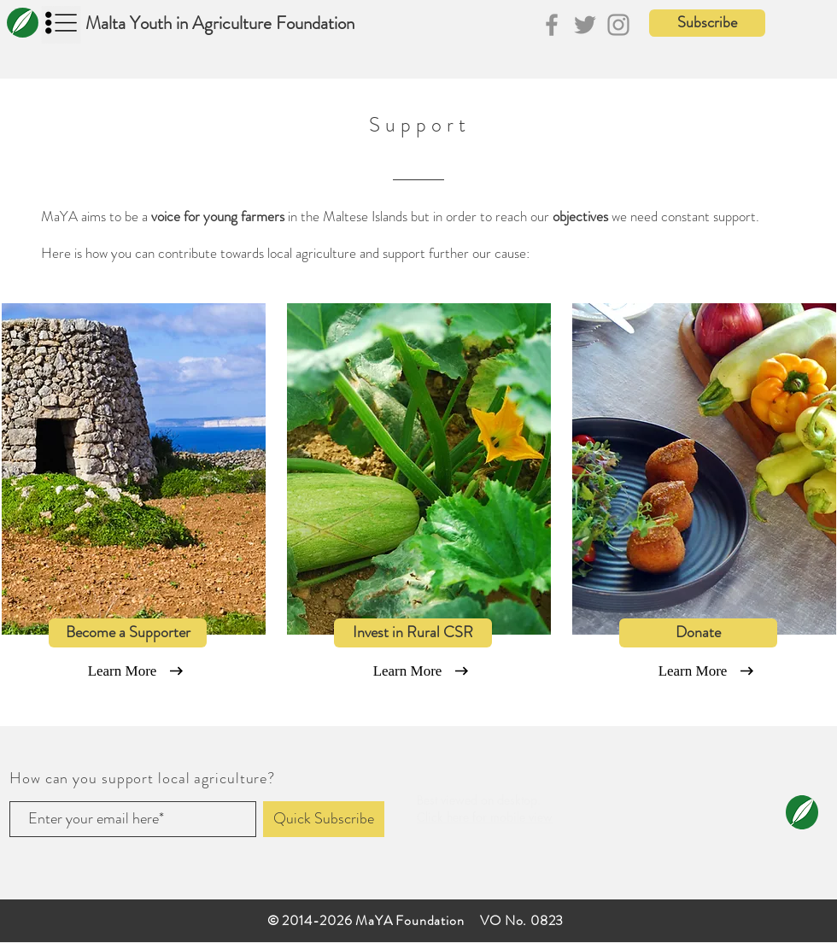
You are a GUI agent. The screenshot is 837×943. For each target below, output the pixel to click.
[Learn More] (122, 671)
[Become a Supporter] (128, 632)
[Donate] (698, 632)
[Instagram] (618, 24)
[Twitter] (585, 24)
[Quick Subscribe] (323, 819)
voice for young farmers (217, 216)
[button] (707, 23)
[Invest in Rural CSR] (413, 632)
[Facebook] (551, 24)
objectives (580, 216)
